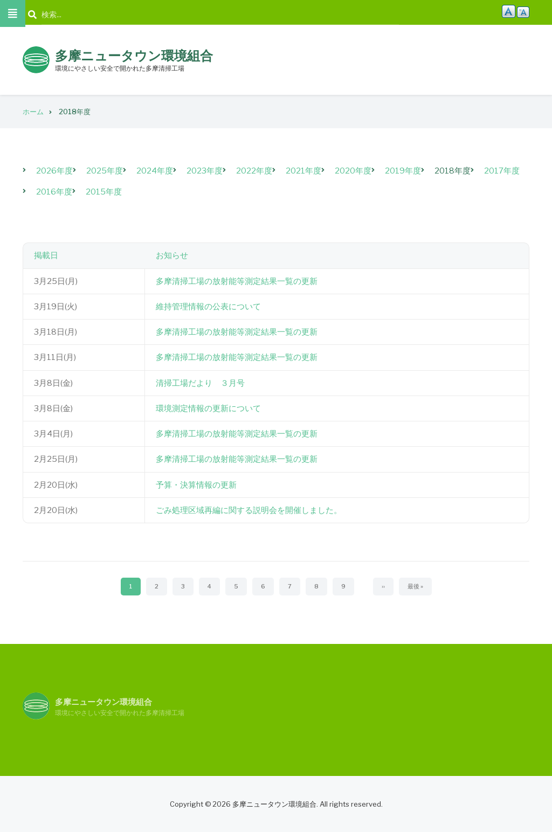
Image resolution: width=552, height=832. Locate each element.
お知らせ (172, 255)
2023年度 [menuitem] (205, 171)
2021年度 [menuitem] (303, 171)
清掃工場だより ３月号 (200, 383)
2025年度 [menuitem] (104, 171)
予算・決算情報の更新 (196, 485)
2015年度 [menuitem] (104, 192)
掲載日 (46, 255)
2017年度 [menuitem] (502, 171)
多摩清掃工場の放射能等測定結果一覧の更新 (237, 281)
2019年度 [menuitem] (403, 171)
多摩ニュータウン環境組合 (134, 56)
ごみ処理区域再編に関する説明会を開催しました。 (249, 510)
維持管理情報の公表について (208, 306)
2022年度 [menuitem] (254, 171)
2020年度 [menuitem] (353, 171)
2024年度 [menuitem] (154, 171)
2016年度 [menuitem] (54, 192)
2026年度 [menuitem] (54, 171)
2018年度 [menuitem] (452, 171)
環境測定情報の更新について (208, 408)
